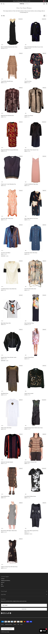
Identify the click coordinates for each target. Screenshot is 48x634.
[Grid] (44, 16)
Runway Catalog (6, 632)
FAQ (2, 585)
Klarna (2, 587)
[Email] (24, 606)
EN (44, 1)
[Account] (43, 4)
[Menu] (1, 4)
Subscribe (24, 610)
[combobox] (45, 1)
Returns (2, 583)
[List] (46, 16)
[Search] (4, 4)
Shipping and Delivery (5, 581)
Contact (2, 579)
